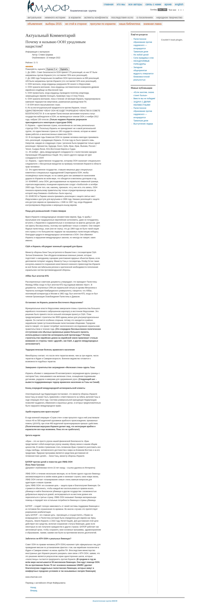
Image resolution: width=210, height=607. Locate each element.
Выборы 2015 (54, 23)
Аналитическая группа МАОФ (105, 601)
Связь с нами (153, 4)
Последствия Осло (122, 17)
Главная (108, 4)
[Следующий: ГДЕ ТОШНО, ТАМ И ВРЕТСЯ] (33, 590)
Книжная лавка (153, 23)
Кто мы (121, 4)
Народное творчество (169, 17)
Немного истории (55, 17)
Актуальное (34, 17)
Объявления (35, 23)
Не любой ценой (140, 55)
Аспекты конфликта (96, 17)
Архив (168, 4)
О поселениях (144, 17)
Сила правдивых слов (143, 58)
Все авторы (135, 4)
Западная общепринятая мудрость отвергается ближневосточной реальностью (143, 73)
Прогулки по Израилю (103, 23)
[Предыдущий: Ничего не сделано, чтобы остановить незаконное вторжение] (33, 587)
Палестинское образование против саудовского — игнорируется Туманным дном (142, 45)
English (179, 4)
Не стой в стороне (76, 23)
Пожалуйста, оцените (35, 69)
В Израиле (75, 17)
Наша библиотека (129, 23)
